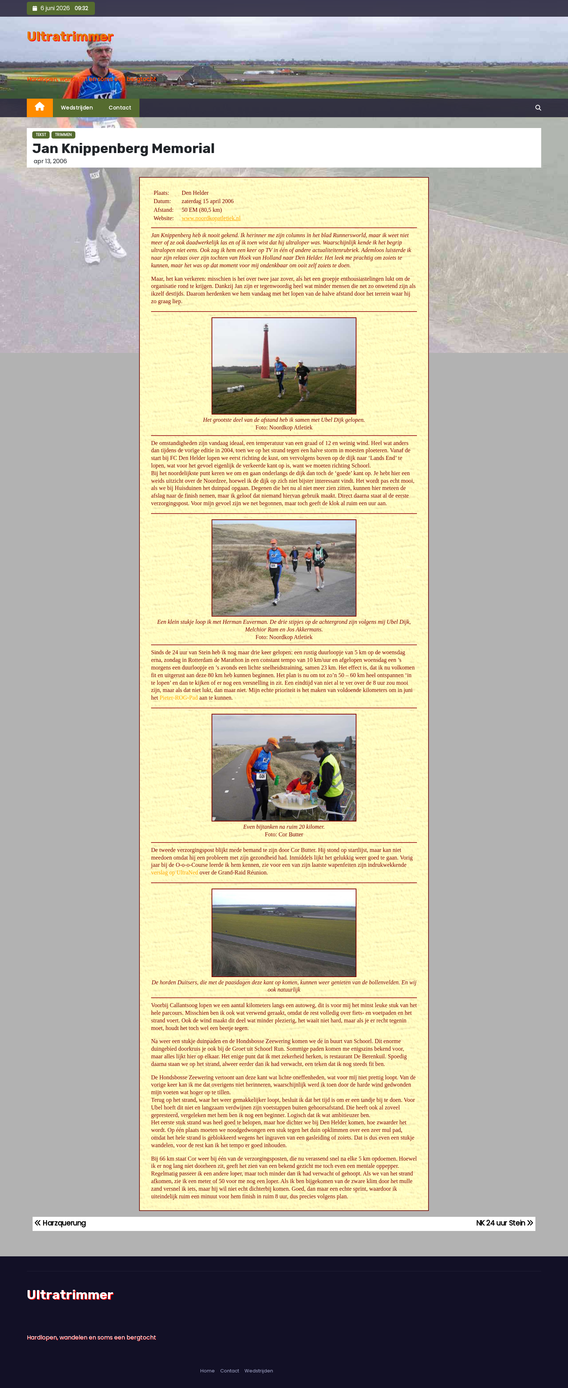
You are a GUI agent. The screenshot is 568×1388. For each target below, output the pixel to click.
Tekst (41, 134)
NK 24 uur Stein (505, 1223)
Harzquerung (60, 1223)
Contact (120, 107)
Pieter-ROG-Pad (179, 698)
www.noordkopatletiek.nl (211, 218)
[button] (538, 108)
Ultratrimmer (70, 36)
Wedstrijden (77, 107)
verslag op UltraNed (174, 872)
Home (207, 1370)
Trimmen (63, 134)
